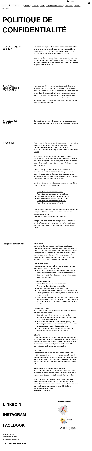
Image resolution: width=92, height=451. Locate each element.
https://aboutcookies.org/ (47, 150)
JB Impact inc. (35, 443)
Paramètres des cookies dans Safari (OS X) (52, 198)
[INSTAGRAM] (16, 414)
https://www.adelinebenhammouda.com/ (48, 248)
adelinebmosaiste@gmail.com (44, 388)
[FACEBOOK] (17, 425)
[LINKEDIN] (16, 404)
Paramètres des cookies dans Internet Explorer (53, 194)
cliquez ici (74, 123)
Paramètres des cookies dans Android (50, 203)
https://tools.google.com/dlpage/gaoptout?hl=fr (50, 216)
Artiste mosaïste (5, 8)
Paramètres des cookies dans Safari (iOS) (51, 201)
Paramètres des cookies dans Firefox (50, 192)
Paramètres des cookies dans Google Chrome (53, 196)
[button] (89, 3)
